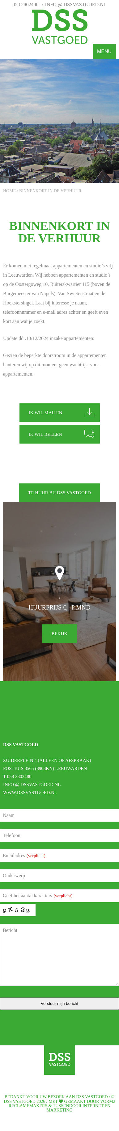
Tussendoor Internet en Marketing (79, 1107)
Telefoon (11, 835)
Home (9, 191)
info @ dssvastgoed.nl (76, 4)
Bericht (10, 930)
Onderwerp (14, 875)
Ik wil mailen (45, 412)
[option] (59, 121)
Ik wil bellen (45, 434)
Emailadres (24, 855)
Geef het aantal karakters (37, 895)
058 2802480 (26, 4)
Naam (9, 815)
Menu (104, 51)
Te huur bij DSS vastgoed (59, 492)
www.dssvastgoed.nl (30, 792)
